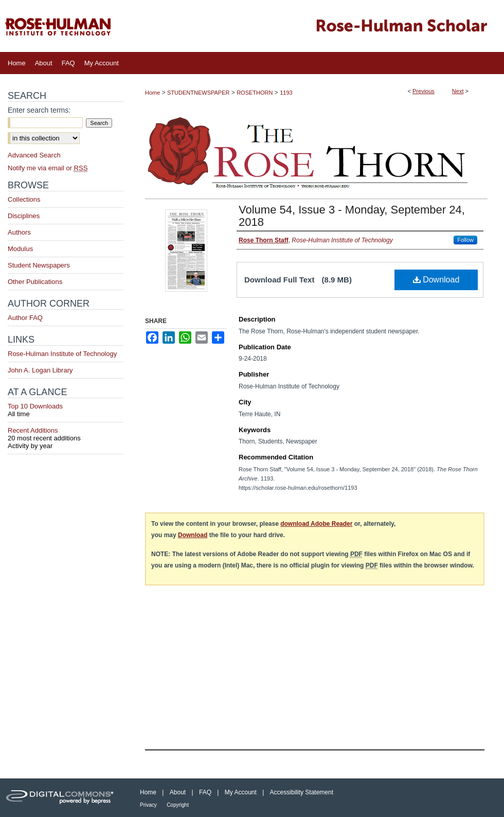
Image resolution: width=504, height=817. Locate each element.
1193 (286, 93)
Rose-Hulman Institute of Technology (62, 354)
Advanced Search (34, 155)
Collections (24, 199)
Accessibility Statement (301, 792)
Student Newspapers (39, 265)
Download (436, 279)
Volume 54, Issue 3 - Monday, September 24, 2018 (352, 215)
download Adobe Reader (316, 523)
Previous (423, 91)
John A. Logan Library (40, 370)
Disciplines (24, 216)
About (178, 792)
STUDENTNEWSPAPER (198, 93)
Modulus (20, 249)
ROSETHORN (255, 93)
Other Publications (35, 282)
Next (458, 91)
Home (152, 93)
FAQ (205, 792)
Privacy (148, 805)
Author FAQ (25, 318)
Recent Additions (65, 434)
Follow (465, 240)
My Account (241, 792)
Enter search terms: (39, 110)
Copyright (178, 805)
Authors (19, 232)
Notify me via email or (47, 168)
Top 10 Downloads (65, 410)
